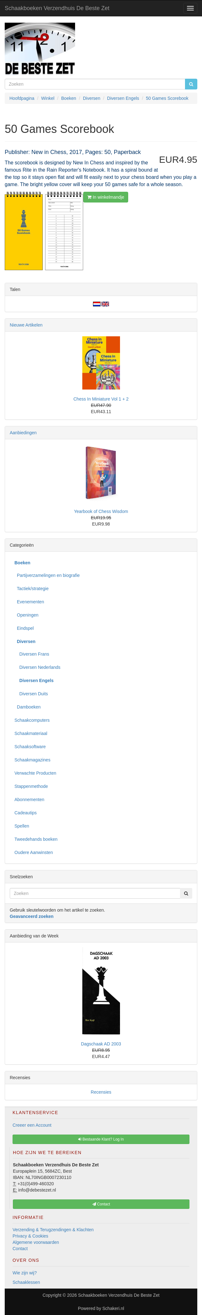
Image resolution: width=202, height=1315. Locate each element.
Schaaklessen (26, 1282)
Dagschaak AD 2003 (101, 1043)
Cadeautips (25, 812)
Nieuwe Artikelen (26, 324)
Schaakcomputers (32, 720)
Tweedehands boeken (35, 839)
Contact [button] (101, 1204)
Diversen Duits (31, 693)
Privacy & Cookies (30, 1235)
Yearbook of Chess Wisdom (101, 511)
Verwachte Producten (35, 773)
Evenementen (29, 601)
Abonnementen (29, 799)
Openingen (26, 615)
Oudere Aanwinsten (33, 852)
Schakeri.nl (113, 1308)
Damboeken (27, 706)
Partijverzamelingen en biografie (47, 575)
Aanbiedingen (23, 432)
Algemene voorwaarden (36, 1242)
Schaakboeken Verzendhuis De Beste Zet (57, 8)
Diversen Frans (31, 654)
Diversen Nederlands (37, 667)
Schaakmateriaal (30, 733)
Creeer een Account (32, 1125)
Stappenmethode (31, 786)
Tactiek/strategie (31, 588)
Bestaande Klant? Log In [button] (101, 1139)
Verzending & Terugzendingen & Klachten (53, 1229)
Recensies (101, 1092)
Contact (20, 1248)
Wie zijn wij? (25, 1272)
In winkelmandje (105, 197)
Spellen (21, 825)
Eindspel (24, 628)
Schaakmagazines (32, 759)
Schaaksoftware (30, 746)
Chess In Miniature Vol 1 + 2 (101, 398)
